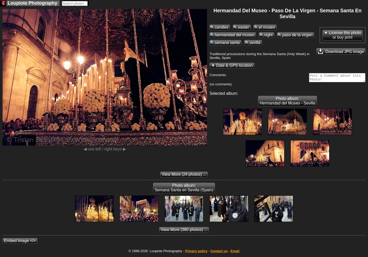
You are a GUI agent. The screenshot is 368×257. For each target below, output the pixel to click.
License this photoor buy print (345, 34)
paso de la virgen (297, 35)
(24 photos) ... (184, 176)
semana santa (227, 42)
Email (235, 252)
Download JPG (341, 51)
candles (221, 27)
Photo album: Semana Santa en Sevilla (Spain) (184, 189)
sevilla (254, 42)
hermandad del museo (234, 35)
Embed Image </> (20, 242)
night (268, 35)
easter (243, 27)
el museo (267, 27)
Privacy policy (196, 252)
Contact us (218, 252)
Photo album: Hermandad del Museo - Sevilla (287, 102)
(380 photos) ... (184, 231)
